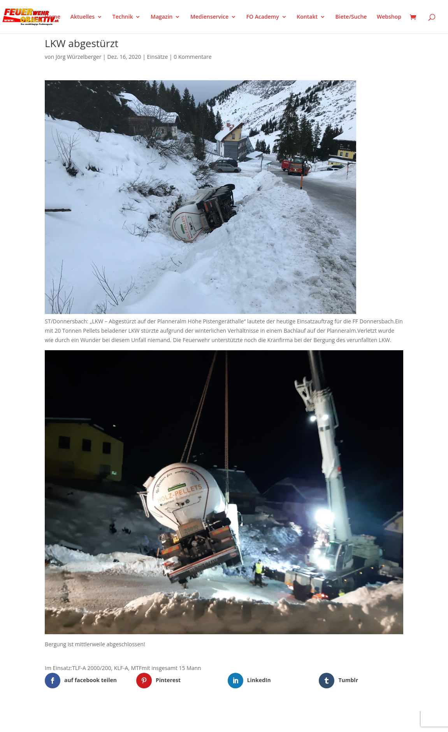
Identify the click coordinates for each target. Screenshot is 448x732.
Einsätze (157, 56)
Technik (122, 17)
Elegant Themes (83, 721)
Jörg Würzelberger (79, 56)
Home (53, 17)
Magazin (161, 17)
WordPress (135, 721)
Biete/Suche (351, 17)
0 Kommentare (192, 56)
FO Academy (262, 17)
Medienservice (209, 17)
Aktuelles (82, 17)
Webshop (389, 17)
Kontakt (307, 17)
